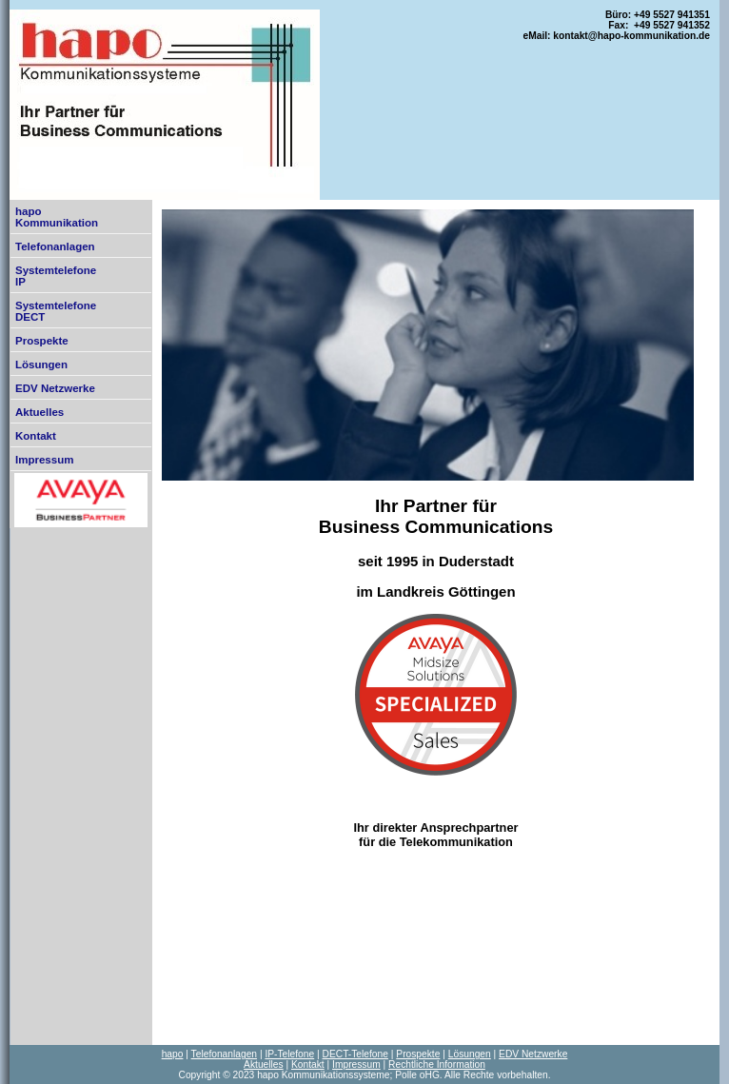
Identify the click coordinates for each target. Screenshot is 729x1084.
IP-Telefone (289, 1054)
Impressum (44, 459)
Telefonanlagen (55, 246)
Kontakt (35, 436)
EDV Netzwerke (55, 388)
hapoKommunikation (56, 217)
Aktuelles (39, 412)
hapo (173, 1054)
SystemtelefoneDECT (55, 311)
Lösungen (41, 364)
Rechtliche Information (436, 1064)
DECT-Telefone (355, 1054)
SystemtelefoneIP (55, 276)
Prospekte (42, 340)
